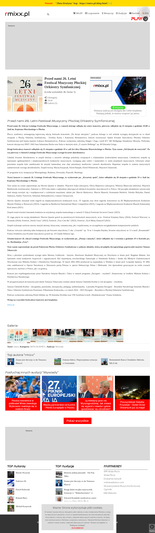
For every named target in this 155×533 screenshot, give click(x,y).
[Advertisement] (77, 46)
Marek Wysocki (23, 473)
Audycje (121, 13)
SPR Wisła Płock (112, 471)
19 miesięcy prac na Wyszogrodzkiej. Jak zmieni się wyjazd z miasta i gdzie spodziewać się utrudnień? (96, 404)
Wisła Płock (109, 475)
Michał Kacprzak (23, 506)
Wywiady (60, 347)
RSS (145, 13)
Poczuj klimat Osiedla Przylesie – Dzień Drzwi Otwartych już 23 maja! (132, 405)
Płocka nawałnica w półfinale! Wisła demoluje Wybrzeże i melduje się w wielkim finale (23, 404)
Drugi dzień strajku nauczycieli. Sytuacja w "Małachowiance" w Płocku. (78, 492)
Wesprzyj (107, 13)
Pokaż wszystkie (77, 420)
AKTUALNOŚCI (37, 347)
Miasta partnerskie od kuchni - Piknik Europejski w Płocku (59, 406)
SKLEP (77, 13)
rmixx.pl (10, 305)
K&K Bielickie (110, 493)
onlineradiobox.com (114, 482)
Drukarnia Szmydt (112, 479)
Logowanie (92, 13)
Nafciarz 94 (21, 481)
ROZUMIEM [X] (77, 528)
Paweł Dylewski (23, 489)
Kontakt (134, 13)
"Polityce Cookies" (77, 525)
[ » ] (109, 3)
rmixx (16, 347)
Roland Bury (21, 498)
